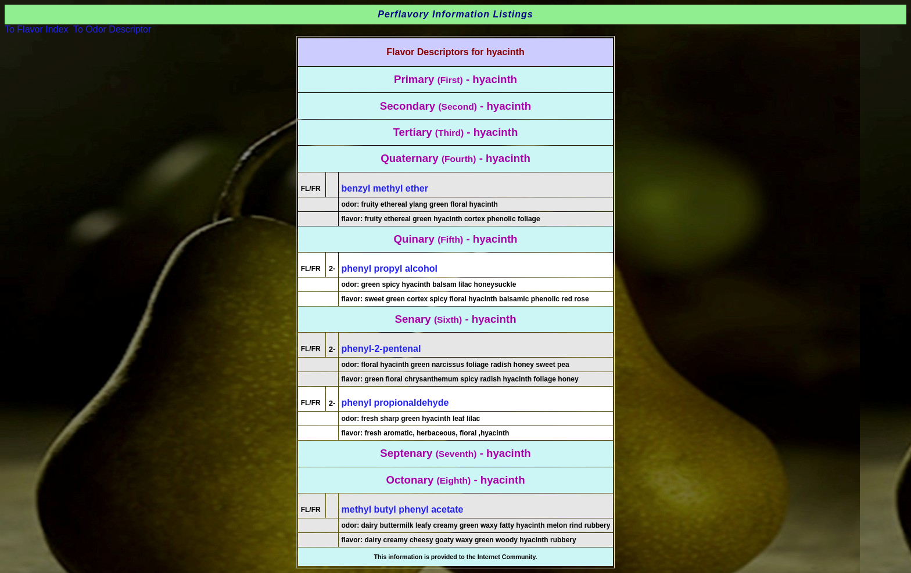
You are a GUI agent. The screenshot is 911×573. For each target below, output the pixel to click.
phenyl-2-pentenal (381, 349)
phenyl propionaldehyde (395, 403)
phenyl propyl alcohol (389, 268)
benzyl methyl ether (385, 188)
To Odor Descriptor (112, 29)
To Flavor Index (36, 29)
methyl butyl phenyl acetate (403, 509)
